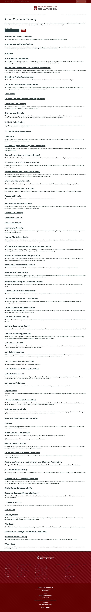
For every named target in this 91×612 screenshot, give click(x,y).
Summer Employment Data (42, 568)
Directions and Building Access (45, 595)
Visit (83, 14)
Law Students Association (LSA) (20, 360)
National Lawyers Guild (16, 408)
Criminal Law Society (15, 112)
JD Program (8, 566)
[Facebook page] (41, 607)
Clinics (84, 564)
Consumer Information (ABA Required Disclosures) (45, 599)
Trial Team (10, 523)
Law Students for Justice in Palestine (23, 368)
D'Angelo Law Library (73, 14)
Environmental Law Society (18, 180)
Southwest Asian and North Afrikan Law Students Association (36, 461)
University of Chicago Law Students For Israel (27, 531)
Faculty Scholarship (70, 566)
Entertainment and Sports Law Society (24, 171)
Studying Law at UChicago (23, 570)
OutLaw (9, 423)
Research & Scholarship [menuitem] (36, 14)
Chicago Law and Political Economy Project (26, 98)
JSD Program (8, 572)
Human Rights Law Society (18, 236)
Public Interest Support (41, 572)
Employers (18, 1)
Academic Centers (69, 568)
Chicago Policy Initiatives (71, 576)
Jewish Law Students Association (21, 290)
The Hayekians (12, 514)
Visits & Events (8, 576)
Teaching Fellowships (70, 578)
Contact (45, 592)
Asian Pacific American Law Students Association (29, 67)
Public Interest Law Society (18, 432)
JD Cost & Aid (8, 568)
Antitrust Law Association (17, 58)
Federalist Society (13, 195)
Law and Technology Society (19, 333)
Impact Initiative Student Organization (24, 255)
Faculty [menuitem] (28, 14)
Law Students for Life (15, 373)
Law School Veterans (15, 351)
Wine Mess (10, 543)
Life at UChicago (21, 572)
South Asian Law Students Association (24, 452)
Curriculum (20, 566)
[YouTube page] (46, 607)
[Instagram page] (49, 607)
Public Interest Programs (23, 576)
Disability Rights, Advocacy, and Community (27, 145)
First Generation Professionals (20, 203)
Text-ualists (10, 509)
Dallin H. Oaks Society (15, 121)
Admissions (8, 564)
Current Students (25, 1)
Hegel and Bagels (13, 222)
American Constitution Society (20, 43)
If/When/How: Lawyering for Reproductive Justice (30, 245)
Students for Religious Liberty (19, 487)
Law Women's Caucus (16, 382)
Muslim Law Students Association (21, 399)
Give (85, 14)
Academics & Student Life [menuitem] (15, 14)
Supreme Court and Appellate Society (23, 492)
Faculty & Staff (11, 1)
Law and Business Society (17, 316)
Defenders (10, 136)
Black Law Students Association (21, 76)
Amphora (9, 52)
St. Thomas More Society (17, 469)
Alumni (6, 1)
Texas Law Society (14, 501)
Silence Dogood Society (16, 443)
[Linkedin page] (45, 607)
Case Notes (10, 93)
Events (79, 14)
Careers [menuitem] (24, 14)
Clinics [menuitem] (44, 14)
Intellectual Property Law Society (21, 264)
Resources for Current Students (43, 578)
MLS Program (8, 574)
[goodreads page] (48, 607)
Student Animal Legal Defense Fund (23, 478)
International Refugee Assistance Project (25, 281)
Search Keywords (8, 27)
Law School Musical (14, 342)
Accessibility (45, 602)
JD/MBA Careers (39, 576)
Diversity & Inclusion (22, 574)
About (62, 14)
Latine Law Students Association (21, 307)
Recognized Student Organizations (40, 24)
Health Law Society (14, 217)
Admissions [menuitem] (7, 14)
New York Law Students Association (23, 417)
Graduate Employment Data (42, 566)
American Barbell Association (19, 36)
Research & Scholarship (71, 564)
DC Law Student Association (19, 131)
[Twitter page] (43, 607)
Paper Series (68, 572)
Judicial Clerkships (40, 570)
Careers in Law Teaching (41, 574)
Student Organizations (23, 568)
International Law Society (17, 271)
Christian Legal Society (16, 103)
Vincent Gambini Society (17, 536)
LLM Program (8, 570)
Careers (37, 564)
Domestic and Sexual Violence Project (24, 154)
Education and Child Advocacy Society (24, 162)
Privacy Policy (45, 597)
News (66, 14)
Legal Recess (11, 390)
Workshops (68, 574)
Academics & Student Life (24, 564)
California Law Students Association (23, 84)
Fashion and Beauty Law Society (21, 188)
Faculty (58, 564)
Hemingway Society (14, 227)
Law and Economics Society (18, 325)
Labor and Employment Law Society (23, 297)
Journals (67, 570)
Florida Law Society (14, 212)
